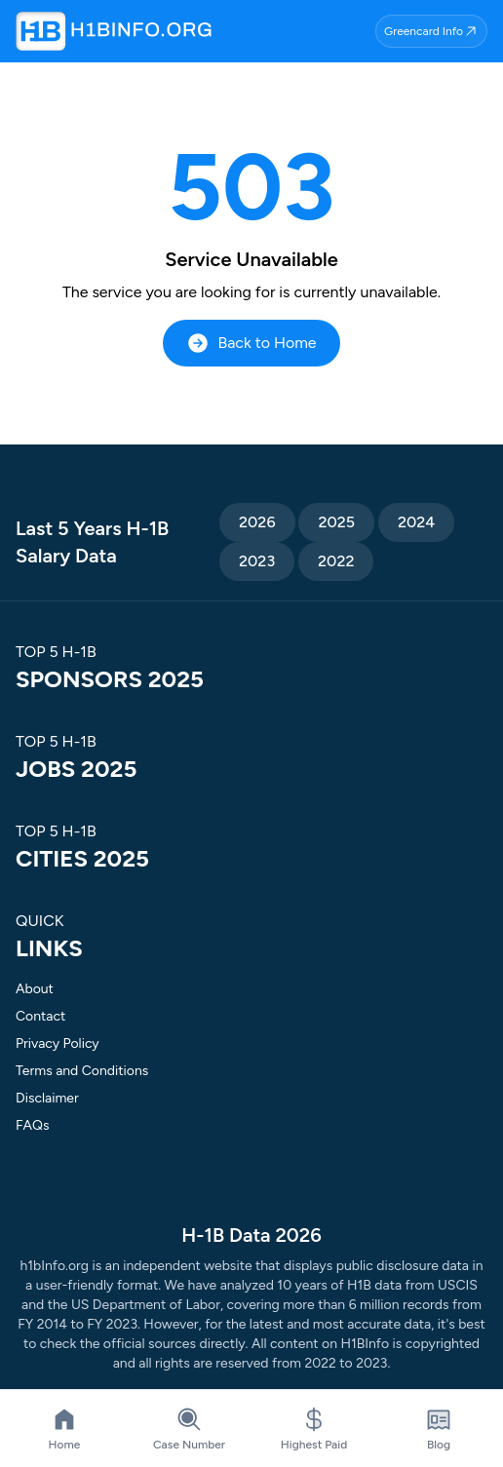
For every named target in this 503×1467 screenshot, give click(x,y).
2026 (257, 522)
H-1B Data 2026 (251, 1235)
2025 (336, 522)
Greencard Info (431, 31)
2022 (336, 561)
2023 (257, 561)
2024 (416, 522)
